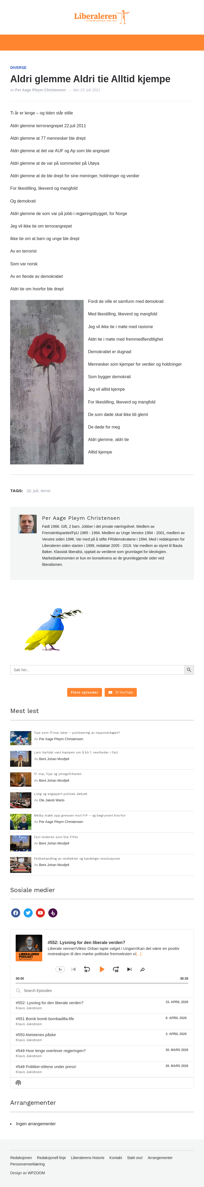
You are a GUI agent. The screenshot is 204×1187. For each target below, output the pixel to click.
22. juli (33, 491)
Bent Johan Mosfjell (54, 759)
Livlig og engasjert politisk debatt (60, 794)
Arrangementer (160, 1158)
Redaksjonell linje (51, 1158)
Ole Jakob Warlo (52, 800)
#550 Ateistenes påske (36, 1034)
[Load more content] (84, 692)
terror (45, 491)
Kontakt (115, 1158)
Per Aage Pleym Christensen (40, 90)
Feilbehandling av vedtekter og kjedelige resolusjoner (77, 858)
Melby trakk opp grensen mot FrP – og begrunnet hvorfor (80, 815)
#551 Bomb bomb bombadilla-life (45, 1018)
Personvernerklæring (27, 1164)
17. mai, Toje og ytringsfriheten (58, 774)
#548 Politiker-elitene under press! (46, 1066)
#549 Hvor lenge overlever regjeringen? (51, 1050)
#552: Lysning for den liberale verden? (49, 1002)
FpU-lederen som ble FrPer (56, 837)
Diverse (18, 67)
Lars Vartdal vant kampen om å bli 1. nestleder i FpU (76, 752)
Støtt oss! (135, 1158)
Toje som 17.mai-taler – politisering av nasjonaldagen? (77, 733)
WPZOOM (36, 1173)
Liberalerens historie (87, 1158)
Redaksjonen (21, 1158)
